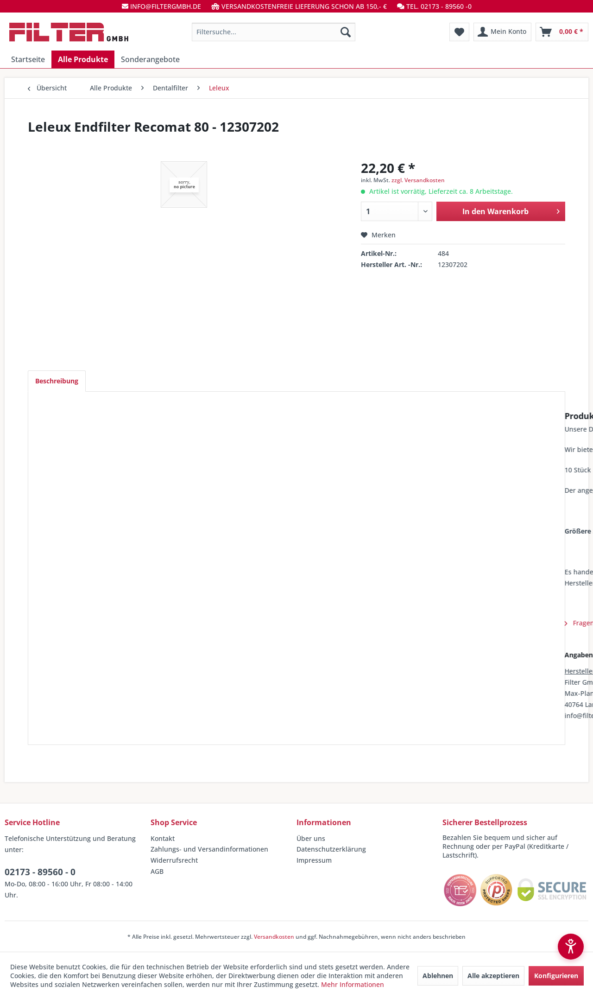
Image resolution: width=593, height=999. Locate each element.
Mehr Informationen (352, 984)
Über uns (310, 838)
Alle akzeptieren (493, 975)
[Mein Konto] (502, 32)
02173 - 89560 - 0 (40, 872)
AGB (157, 871)
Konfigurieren (556, 975)
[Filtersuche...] (273, 32)
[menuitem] (273, 32)
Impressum (314, 860)
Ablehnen (438, 975)
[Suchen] (345, 32)
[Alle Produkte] (82, 59)
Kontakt (163, 838)
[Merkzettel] (459, 32)
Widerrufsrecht (174, 860)
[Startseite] (28, 59)
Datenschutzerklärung (331, 849)
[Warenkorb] (562, 32)
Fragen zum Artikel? (77, 622)
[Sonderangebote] (150, 59)
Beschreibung (56, 380)
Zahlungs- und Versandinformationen (209, 849)
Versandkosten (274, 937)
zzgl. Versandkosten (418, 180)
